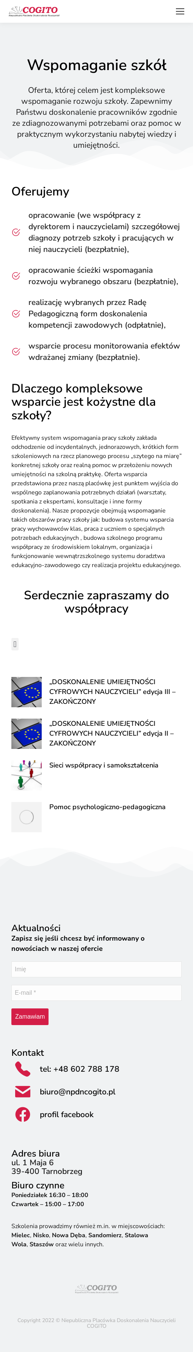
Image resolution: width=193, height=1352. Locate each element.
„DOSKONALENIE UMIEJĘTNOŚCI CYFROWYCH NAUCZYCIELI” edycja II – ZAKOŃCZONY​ (111, 733)
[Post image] (26, 692)
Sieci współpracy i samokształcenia (103, 765)
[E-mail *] (96, 993)
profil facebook (67, 1114)
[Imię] (96, 969)
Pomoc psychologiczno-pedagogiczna (107, 806)
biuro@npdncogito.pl (77, 1091)
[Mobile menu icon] (180, 11)
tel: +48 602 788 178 (79, 1069)
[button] (15, 644)
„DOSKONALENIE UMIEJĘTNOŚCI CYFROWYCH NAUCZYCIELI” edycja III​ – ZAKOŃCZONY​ (112, 691)
